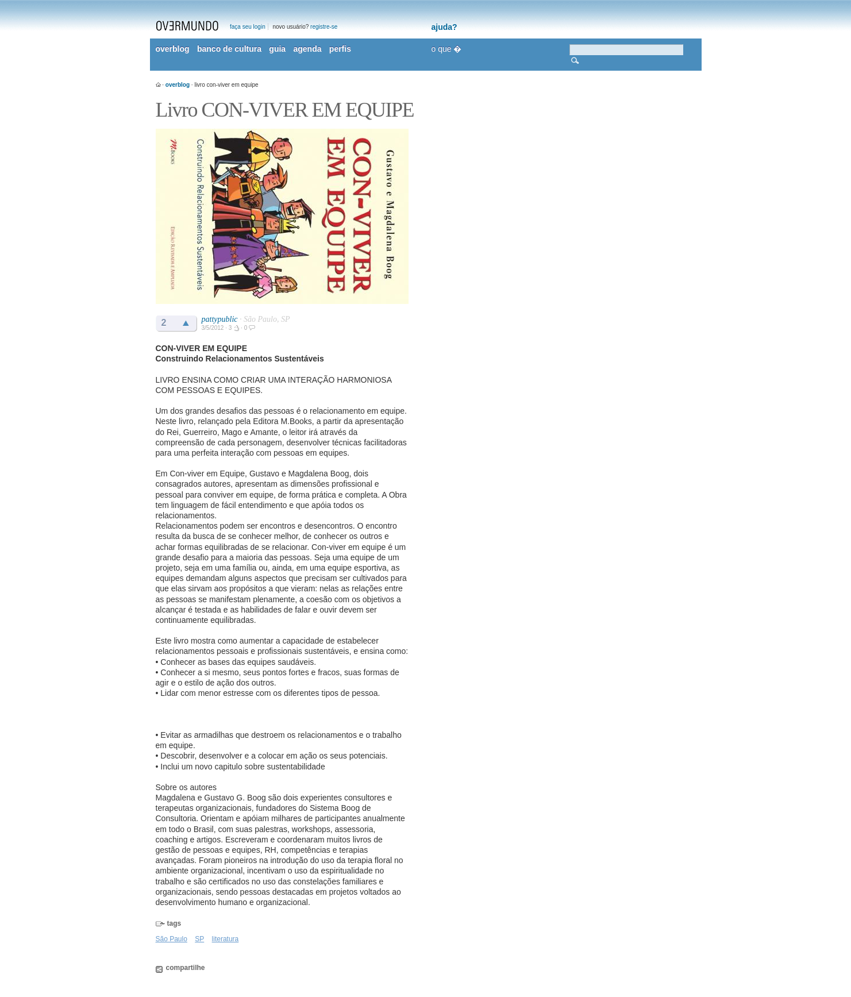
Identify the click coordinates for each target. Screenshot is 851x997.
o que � (447, 48)
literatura (225, 939)
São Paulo (171, 939)
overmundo (187, 26)
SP (199, 939)
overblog (173, 48)
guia (277, 48)
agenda (307, 48)
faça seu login (247, 27)
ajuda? (444, 27)
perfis (340, 48)
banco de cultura (229, 48)
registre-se (323, 27)
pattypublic (220, 319)
